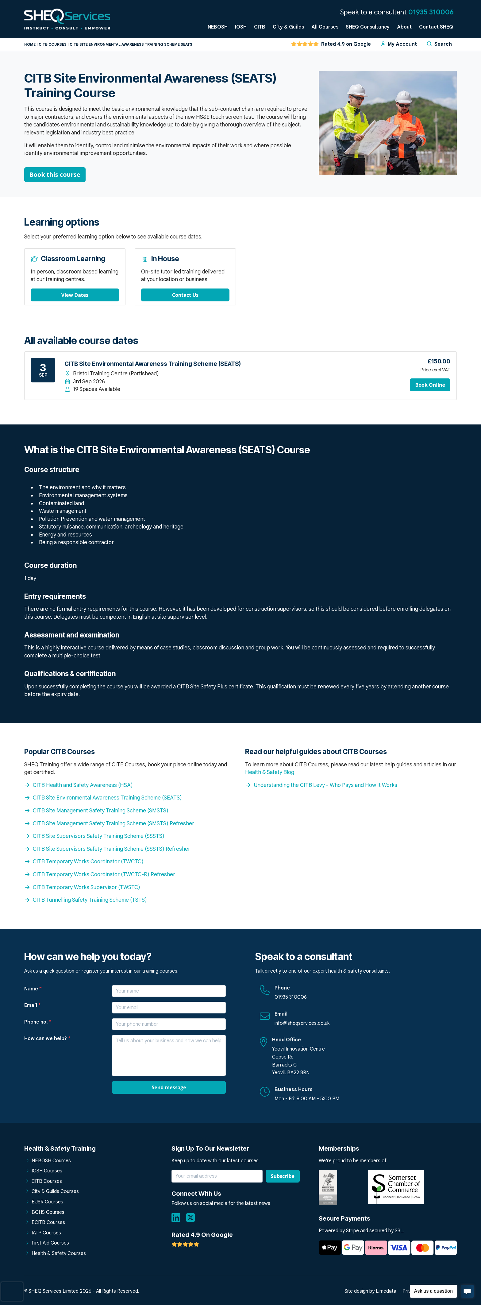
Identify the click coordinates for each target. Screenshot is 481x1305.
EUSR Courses (47, 1202)
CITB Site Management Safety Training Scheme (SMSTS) (96, 810)
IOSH (241, 27)
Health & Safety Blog (269, 772)
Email (32, 1005)
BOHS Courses (48, 1212)
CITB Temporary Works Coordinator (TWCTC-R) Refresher (99, 874)
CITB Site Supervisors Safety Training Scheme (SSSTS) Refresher (107, 849)
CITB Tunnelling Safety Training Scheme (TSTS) (85, 899)
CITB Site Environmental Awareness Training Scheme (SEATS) (103, 797)
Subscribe (282, 1176)
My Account (399, 44)
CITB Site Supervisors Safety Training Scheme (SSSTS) (94, 836)
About (404, 27)
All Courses (324, 27)
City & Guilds (288, 27)
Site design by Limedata (370, 1291)
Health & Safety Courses (59, 1253)
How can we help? (47, 1039)
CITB (259, 27)
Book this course (54, 174)
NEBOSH (218, 27)
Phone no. (38, 1022)
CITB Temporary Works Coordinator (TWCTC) (84, 861)
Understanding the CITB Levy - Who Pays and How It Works (321, 785)
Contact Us (185, 295)
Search (439, 44)
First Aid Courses (50, 1243)
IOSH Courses (47, 1171)
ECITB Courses (48, 1222)
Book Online (430, 384)
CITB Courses (47, 1181)
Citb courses (53, 44)
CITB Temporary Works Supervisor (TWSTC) (82, 887)
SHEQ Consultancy (368, 27)
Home (30, 44)
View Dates (74, 295)
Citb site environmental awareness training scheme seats (131, 44)
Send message (169, 1087)
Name (33, 989)
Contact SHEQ (436, 27)
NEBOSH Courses (51, 1161)
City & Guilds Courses (55, 1191)
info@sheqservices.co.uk (302, 1023)
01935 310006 (431, 12)
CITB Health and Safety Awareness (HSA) (78, 785)
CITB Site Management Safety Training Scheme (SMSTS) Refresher (109, 823)
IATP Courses (46, 1233)
